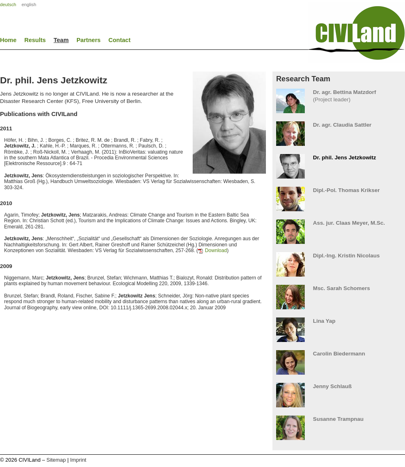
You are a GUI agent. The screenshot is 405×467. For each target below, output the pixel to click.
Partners (88, 40)
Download (216, 250)
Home (8, 40)
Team (61, 40)
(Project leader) (338, 96)
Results (35, 40)
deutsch (8, 4)
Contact (119, 40)
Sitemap (56, 460)
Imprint (78, 460)
